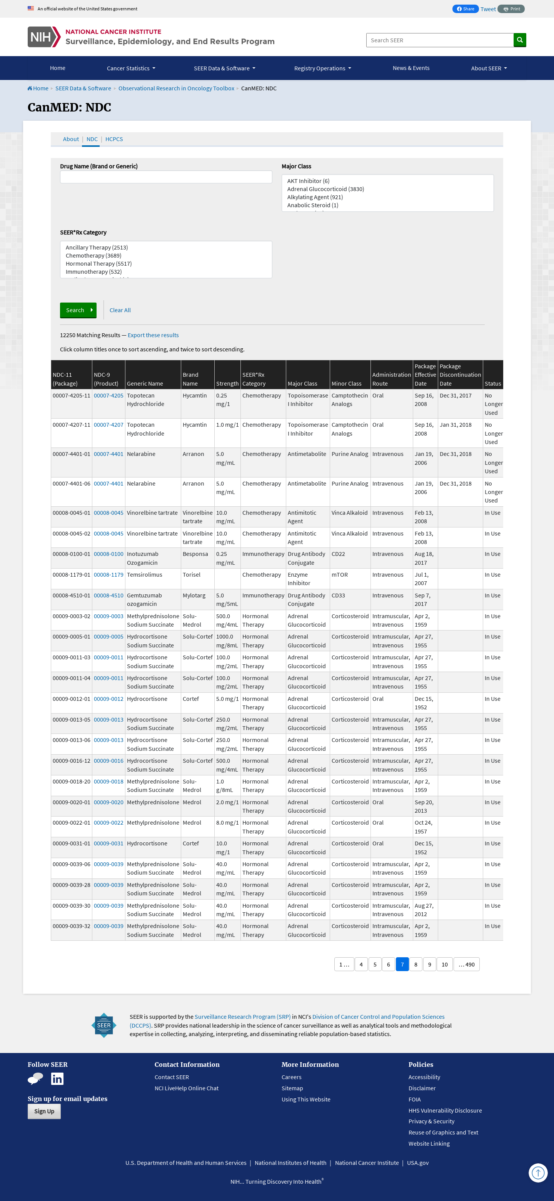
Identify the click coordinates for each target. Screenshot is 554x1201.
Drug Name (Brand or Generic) (99, 166)
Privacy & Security (431, 1121)
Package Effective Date (425, 374)
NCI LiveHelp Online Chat (187, 1088)
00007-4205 (108, 395)
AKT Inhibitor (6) (388, 181)
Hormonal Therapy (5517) (166, 263)
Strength (227, 383)
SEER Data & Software (83, 88)
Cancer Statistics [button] (129, 68)
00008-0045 (108, 512)
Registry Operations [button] (320, 68)
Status (493, 383)
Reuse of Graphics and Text (443, 1132)
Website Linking (429, 1143)
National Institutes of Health (291, 1162)
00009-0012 (108, 698)
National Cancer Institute (367, 1162)
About (71, 139)
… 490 (467, 964)
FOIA (415, 1099)
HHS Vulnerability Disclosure (445, 1110)
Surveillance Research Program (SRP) (243, 1016)
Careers (292, 1077)
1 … (344, 964)
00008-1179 (108, 574)
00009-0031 (108, 843)
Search (75, 310)
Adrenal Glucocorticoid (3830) (388, 189)
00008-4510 (108, 595)
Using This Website (306, 1099)
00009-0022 (108, 822)
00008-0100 (108, 553)
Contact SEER (172, 1077)
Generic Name (145, 383)
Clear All (120, 310)
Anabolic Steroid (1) (388, 205)
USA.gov (418, 1162)
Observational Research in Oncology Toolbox (176, 88)
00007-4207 (108, 424)
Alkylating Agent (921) (388, 197)
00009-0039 (108, 864)
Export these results (153, 335)
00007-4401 (108, 453)
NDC (92, 139)
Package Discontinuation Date (460, 374)
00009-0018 (108, 781)
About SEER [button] (486, 68)
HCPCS (114, 139)
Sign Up (44, 1111)
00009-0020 (108, 802)
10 (445, 964)
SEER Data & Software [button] (222, 68)
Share (468, 9)
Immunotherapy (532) (166, 272)
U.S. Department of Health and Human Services (186, 1162)
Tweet (488, 9)
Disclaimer (422, 1088)
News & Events (411, 68)
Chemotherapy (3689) (166, 255)
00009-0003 (108, 616)
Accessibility (424, 1077)
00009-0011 (108, 657)
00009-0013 (108, 719)
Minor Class (347, 383)
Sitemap (292, 1088)
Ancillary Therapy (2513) (166, 247)
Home (57, 68)
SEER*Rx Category (83, 232)
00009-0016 (108, 760)
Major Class (296, 166)
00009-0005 (108, 636)
